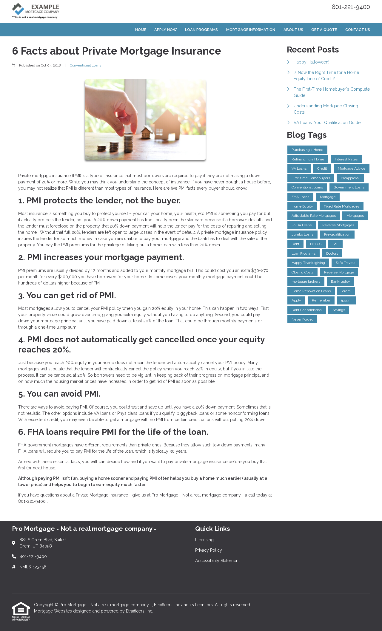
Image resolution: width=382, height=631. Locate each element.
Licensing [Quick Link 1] (204, 539)
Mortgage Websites (53, 611)
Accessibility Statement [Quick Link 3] (217, 560)
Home (140, 29)
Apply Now (165, 29)
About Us (293, 29)
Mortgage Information (250, 29)
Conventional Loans (85, 65)
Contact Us (357, 29)
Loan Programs (201, 29)
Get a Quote (324, 29)
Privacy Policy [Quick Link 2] (208, 550)
